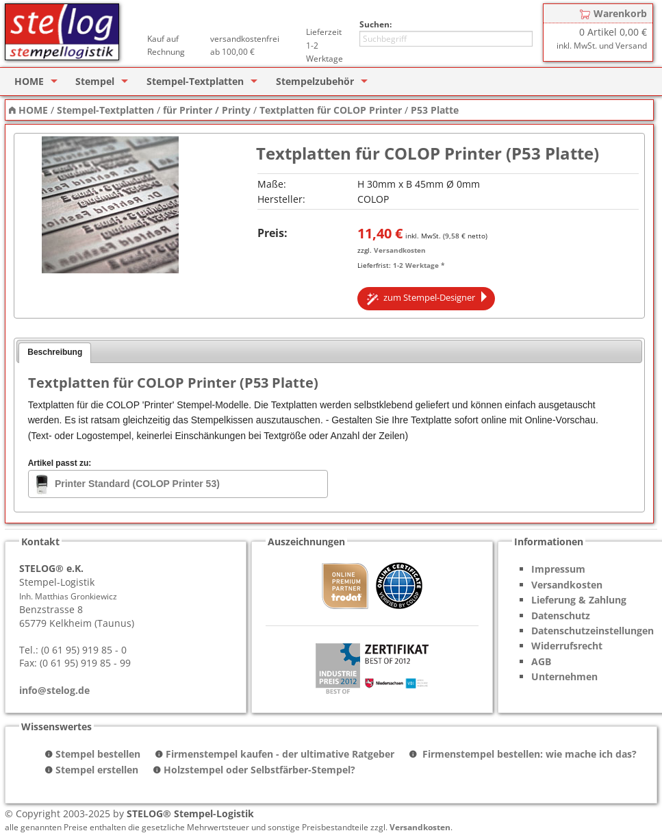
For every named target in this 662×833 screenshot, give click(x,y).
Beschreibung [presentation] (54, 352)
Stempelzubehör (315, 81)
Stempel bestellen (97, 753)
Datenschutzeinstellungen (592, 630)
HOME (29, 81)
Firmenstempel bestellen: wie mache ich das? (528, 753)
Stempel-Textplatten (195, 81)
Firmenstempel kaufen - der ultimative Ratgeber (280, 753)
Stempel (94, 81)
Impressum (558, 568)
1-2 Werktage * (418, 265)
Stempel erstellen (96, 769)
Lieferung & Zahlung (578, 599)
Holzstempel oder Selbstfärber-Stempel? (259, 769)
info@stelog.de (54, 690)
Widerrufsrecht (566, 645)
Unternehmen (564, 676)
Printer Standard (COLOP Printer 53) (137, 483)
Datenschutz (560, 615)
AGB (541, 661)
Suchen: (375, 24)
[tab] (54, 353)
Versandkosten (400, 250)
